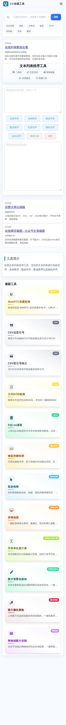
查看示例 (34, 136)
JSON (51, 26)
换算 (42, 26)
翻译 (29, 31)
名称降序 (32, 118)
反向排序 (16, 136)
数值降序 (14, 127)
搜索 (56, 17)
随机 (21, 26)
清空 (50, 136)
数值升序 (50, 118)
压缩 (19, 31)
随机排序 (50, 127)
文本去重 (10, 26)
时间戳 (9, 31)
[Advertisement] (33, 49)
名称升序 (14, 118)
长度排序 (32, 127)
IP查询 (31, 26)
